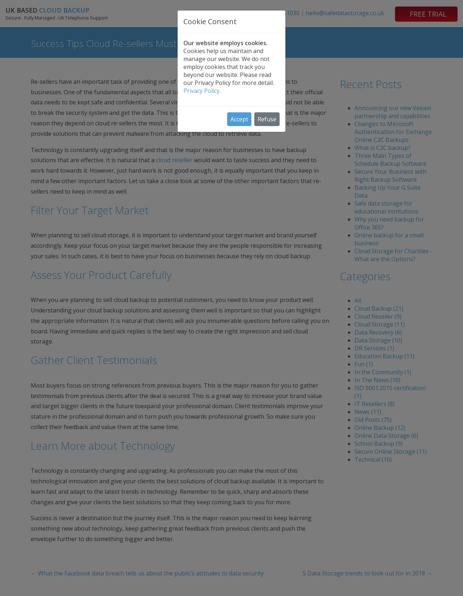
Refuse (267, 119)
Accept (239, 119)
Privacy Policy (201, 91)
